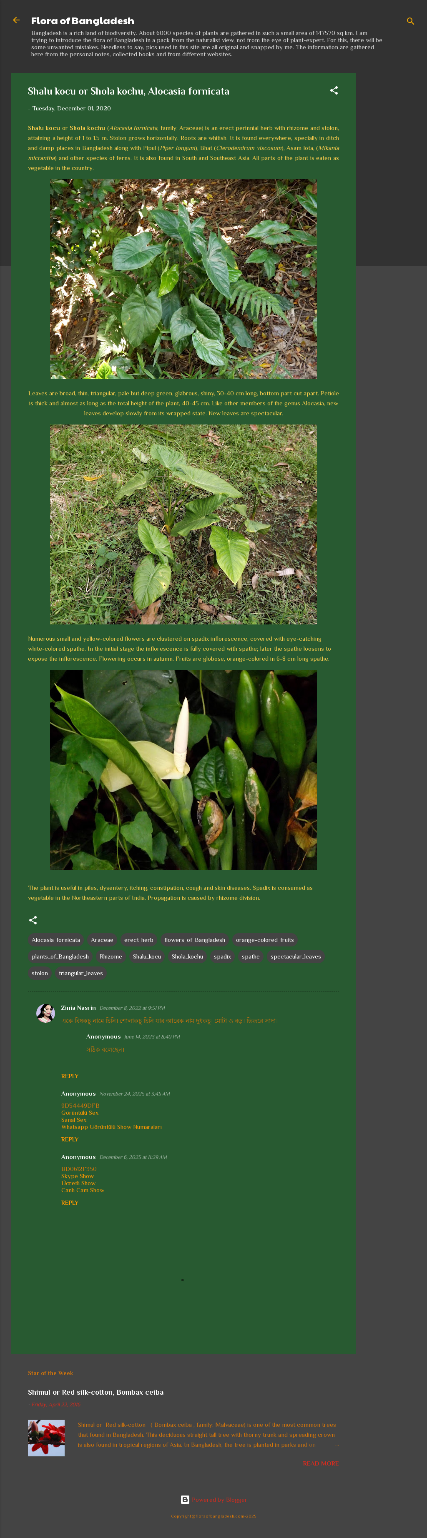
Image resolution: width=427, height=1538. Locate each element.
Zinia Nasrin (78, 1007)
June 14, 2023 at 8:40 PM (152, 1037)
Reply (69, 1076)
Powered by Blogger (213, 1499)
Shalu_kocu (147, 956)
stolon (40, 972)
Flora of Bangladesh (82, 20)
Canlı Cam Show (82, 1189)
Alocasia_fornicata (56, 939)
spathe (251, 956)
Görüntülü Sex (79, 1112)
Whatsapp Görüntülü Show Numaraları (111, 1126)
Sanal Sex (73, 1119)
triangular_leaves (81, 972)
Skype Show (77, 1175)
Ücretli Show (78, 1182)
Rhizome (111, 956)
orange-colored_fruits (265, 939)
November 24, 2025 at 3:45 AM (134, 1094)
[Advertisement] (389, 198)
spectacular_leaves (296, 956)
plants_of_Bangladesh (60, 956)
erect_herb (138, 939)
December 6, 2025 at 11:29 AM (133, 1157)
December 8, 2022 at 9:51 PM (132, 1008)
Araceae (102, 939)
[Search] (411, 22)
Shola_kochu (187, 956)
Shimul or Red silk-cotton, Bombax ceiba (95, 1392)
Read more (321, 1463)
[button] (334, 91)
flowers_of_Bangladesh (194, 939)
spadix (222, 956)
